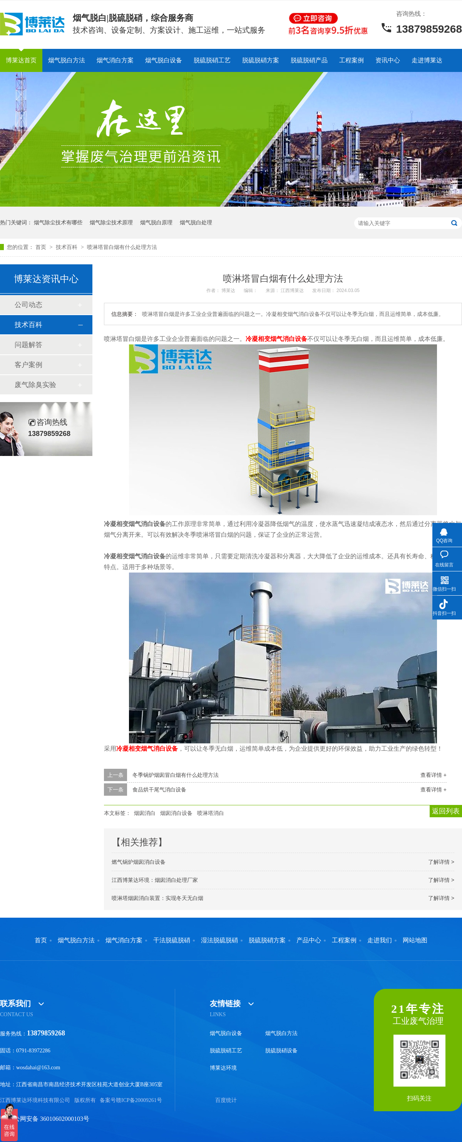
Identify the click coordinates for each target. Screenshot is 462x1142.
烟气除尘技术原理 (111, 222)
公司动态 (28, 305)
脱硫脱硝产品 (309, 60)
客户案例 (28, 365)
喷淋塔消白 (210, 813)
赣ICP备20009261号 (139, 1100)
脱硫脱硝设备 (281, 1051)
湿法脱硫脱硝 (219, 940)
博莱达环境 (223, 1068)
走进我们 (379, 940)
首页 (41, 247)
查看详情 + (433, 775)
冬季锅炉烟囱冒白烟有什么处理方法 (175, 775)
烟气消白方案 (115, 60)
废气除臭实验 (35, 385)
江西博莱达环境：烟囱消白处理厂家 (155, 880)
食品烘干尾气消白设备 (159, 789)
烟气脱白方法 (66, 60)
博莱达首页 (21, 60)
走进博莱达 (427, 60)
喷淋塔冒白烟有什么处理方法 (122, 247)
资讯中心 (387, 60)
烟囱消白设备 (176, 813)
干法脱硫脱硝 (171, 940)
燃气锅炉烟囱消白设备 (139, 862)
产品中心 (308, 940)
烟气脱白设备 (163, 60)
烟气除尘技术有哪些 (58, 222)
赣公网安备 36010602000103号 (44, 1118)
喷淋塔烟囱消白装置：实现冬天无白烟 (157, 898)
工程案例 (351, 60)
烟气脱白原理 (156, 222)
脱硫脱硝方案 (260, 60)
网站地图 (415, 940)
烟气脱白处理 (196, 222)
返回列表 (446, 811)
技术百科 (67, 247)
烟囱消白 (145, 813)
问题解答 (28, 345)
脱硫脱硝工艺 (212, 60)
